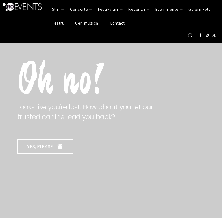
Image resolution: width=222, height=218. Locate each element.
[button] (190, 35)
